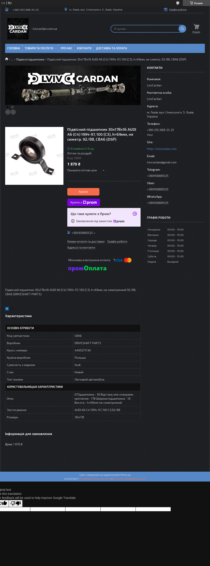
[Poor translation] (15, 503)
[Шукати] (182, 29)
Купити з (83, 203)
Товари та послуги (39, 48)
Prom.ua (126, 474)
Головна (13, 48)
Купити (83, 191)
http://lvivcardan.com (162, 149)
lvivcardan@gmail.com (162, 162)
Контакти (84, 48)
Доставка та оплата (111, 48)
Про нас (66, 48)
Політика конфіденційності (129, 478)
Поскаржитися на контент (95, 478)
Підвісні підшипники (30, 59)
